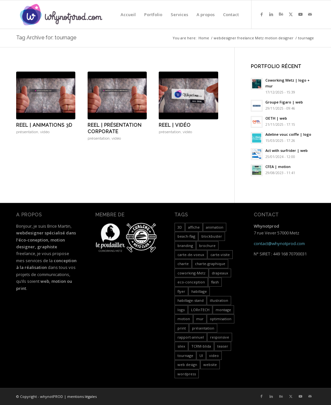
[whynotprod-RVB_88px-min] (61, 14)
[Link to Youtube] (300, 14)
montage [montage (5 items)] (223, 309)
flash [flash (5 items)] (215, 282)
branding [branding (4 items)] (185, 245)
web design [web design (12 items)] (187, 364)
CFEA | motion (278, 166)
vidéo (44, 132)
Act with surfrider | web (286, 150)
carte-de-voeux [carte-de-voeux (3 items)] (190, 254)
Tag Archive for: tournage (46, 38)
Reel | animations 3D (44, 125)
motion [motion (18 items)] (183, 318)
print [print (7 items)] (181, 328)
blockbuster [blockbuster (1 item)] (211, 236)
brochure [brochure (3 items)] (207, 245)
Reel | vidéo (175, 125)
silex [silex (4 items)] (181, 346)
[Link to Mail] (310, 14)
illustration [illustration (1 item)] (219, 300)
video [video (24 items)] (214, 355)
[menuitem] (128, 14)
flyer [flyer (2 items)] (181, 291)
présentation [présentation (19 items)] (203, 328)
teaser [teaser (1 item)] (222, 346)
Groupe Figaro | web (284, 102)
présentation (27, 132)
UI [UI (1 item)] (201, 355)
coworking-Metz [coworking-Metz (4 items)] (191, 273)
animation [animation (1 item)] (214, 227)
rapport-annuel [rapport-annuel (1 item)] (190, 337)
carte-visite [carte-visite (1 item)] (220, 254)
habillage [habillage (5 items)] (199, 291)
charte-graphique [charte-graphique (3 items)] (210, 263)
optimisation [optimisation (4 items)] (220, 318)
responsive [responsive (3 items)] (219, 337)
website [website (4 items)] (210, 364)
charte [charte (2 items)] (183, 263)
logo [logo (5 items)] (181, 309)
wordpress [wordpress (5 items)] (186, 373)
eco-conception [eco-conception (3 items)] (191, 282)
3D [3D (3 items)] (179, 227)
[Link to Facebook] (261, 14)
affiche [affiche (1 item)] (194, 227)
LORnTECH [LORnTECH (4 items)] (200, 309)
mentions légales (82, 396)
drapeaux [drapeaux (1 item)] (220, 273)
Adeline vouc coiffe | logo (288, 134)
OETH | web (276, 118)
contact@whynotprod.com (279, 243)
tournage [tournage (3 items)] (185, 355)
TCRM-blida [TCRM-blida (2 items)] (201, 346)
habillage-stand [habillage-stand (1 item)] (190, 300)
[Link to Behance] (281, 14)
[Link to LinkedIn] (271, 14)
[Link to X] (290, 14)
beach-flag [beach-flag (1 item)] (186, 236)
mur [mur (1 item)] (200, 318)
